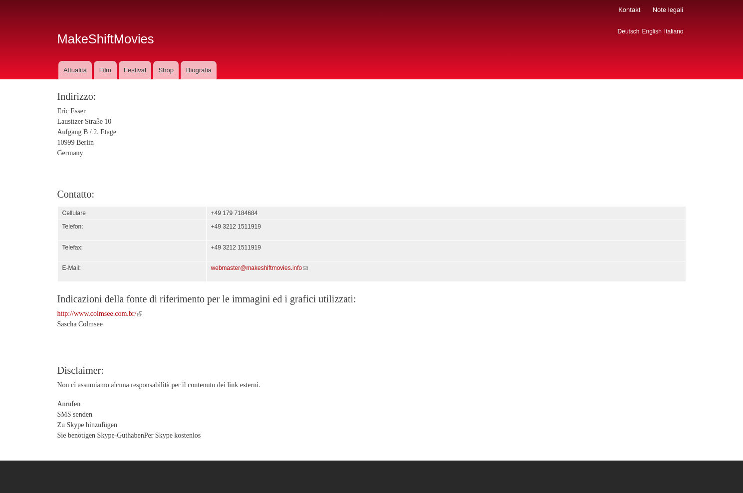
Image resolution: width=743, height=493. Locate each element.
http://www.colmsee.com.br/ (100, 313)
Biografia (199, 70)
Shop (166, 70)
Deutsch (629, 31)
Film (105, 70)
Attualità (75, 70)
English (652, 31)
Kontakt (629, 9)
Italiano (674, 31)
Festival (135, 70)
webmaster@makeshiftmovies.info (259, 267)
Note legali (668, 9)
